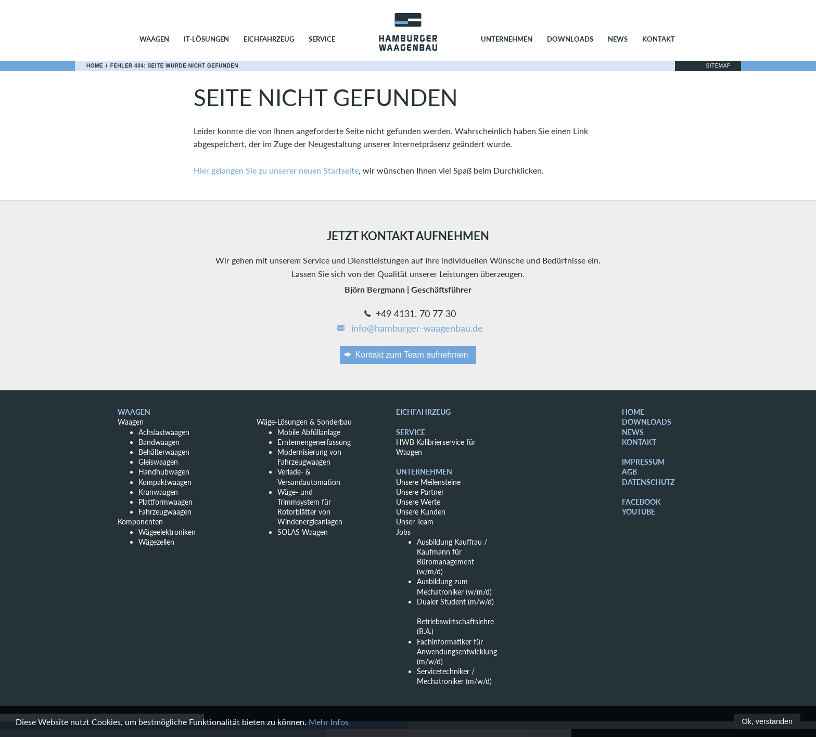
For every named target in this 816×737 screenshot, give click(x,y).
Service (322, 39)
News (618, 39)
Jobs (403, 532)
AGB (629, 471)
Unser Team (415, 521)
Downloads (570, 39)
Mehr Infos (329, 722)
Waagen (154, 39)
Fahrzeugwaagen (165, 511)
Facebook (641, 501)
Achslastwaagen (163, 432)
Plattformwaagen (165, 501)
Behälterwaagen (163, 452)
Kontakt (658, 39)
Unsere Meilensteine (428, 482)
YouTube (638, 511)
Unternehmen (506, 39)
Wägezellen (156, 541)
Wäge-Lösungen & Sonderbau (304, 421)
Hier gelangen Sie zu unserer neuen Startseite (276, 170)
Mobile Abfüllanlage (308, 432)
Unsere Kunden (420, 511)
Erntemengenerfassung (314, 442)
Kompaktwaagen (165, 482)
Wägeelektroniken (167, 532)
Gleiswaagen (158, 461)
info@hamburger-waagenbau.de (409, 328)
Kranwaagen (158, 492)
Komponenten (140, 521)
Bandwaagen (159, 442)
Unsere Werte (418, 501)
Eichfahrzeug (269, 39)
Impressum (643, 461)
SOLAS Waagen (302, 532)
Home (94, 66)
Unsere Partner (420, 492)
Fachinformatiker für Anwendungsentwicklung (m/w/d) (457, 651)
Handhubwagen (163, 471)
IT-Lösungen (206, 39)
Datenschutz (648, 482)
